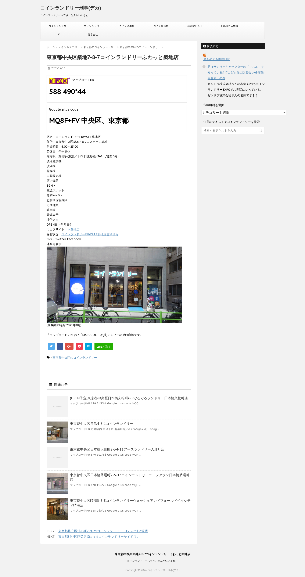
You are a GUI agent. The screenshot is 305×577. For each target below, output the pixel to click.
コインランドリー (59, 26)
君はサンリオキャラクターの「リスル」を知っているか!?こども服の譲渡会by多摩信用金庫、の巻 (236, 72)
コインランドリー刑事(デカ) (70, 8)
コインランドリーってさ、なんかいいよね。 (152, 560)
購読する (211, 46)
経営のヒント (195, 26)
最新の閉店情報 (229, 26)
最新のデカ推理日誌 (216, 59)
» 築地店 (73, 229)
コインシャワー (93, 26)
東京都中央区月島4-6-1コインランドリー (101, 424)
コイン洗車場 (126, 26)
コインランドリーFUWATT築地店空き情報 (89, 234)
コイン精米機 (161, 26)
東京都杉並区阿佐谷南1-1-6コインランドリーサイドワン (99, 537)
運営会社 (93, 34)
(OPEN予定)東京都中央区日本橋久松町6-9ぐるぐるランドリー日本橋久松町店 (129, 398)
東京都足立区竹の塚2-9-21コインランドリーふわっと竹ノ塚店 (103, 531)
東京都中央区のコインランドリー (75, 357)
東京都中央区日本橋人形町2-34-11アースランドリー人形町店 (117, 449)
